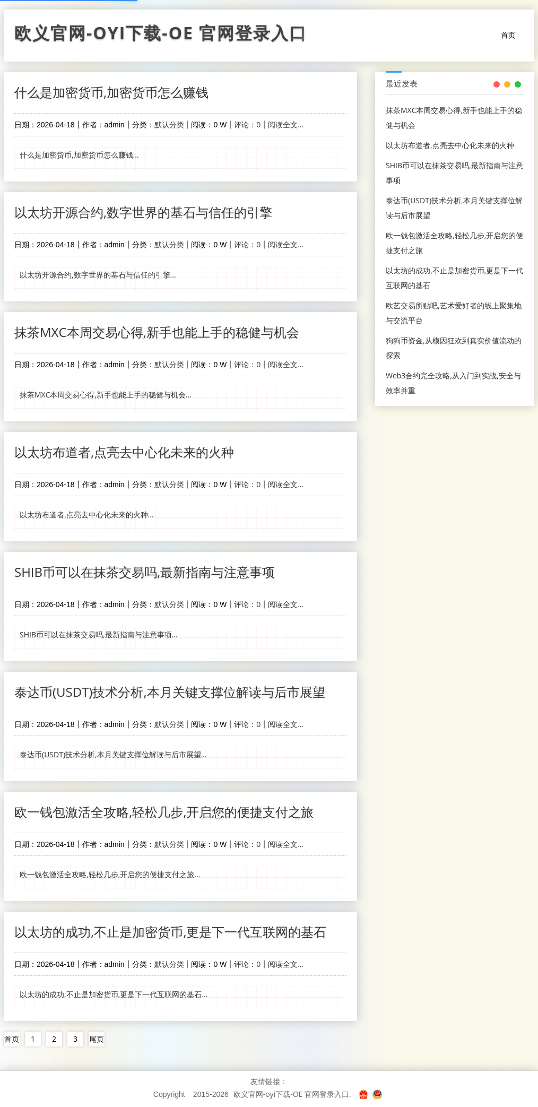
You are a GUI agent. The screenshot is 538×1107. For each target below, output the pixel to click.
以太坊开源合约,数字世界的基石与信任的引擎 (143, 212)
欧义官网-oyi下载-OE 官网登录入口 (160, 36)
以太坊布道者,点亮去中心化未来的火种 (124, 452)
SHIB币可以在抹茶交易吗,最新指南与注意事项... (99, 634)
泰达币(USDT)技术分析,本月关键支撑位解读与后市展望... (113, 754)
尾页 (96, 1039)
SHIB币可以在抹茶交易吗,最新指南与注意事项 (144, 572)
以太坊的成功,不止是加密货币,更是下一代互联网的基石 (170, 931)
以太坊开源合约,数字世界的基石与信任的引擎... (98, 275)
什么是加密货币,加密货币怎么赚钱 (111, 92)
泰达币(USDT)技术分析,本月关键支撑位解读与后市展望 (169, 691)
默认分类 (169, 124)
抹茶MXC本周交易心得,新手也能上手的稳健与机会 (156, 332)
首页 (508, 35)
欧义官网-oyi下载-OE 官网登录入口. (292, 1094)
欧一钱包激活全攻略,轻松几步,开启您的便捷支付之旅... (110, 874)
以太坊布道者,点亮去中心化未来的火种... (87, 514)
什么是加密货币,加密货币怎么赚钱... (79, 155)
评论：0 (247, 124)
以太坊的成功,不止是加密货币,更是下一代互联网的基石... (113, 994)
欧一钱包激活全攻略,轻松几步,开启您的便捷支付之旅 (164, 811)
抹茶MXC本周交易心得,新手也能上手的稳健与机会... (106, 395)
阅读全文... (285, 124)
